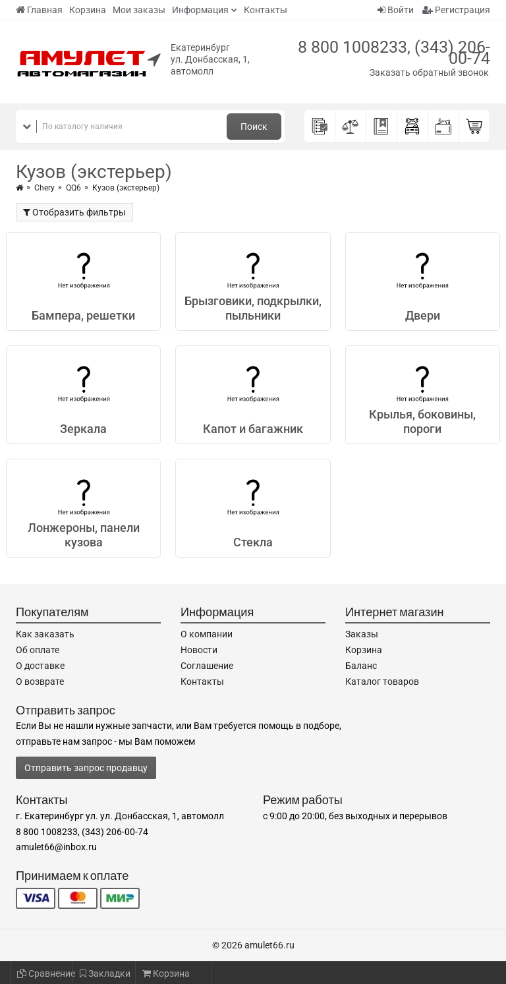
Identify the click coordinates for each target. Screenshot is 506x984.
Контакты (265, 10)
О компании (207, 634)
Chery (44, 187)
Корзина (87, 10)
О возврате (40, 681)
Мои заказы (139, 10)
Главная (39, 10)
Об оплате (37, 650)
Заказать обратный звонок (429, 72)
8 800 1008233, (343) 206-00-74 (394, 53)
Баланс (361, 665)
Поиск (253, 126)
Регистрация (456, 10)
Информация (200, 10)
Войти (396, 10)
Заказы (361, 634)
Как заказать (45, 634)
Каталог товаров (382, 681)
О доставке (40, 665)
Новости (199, 650)
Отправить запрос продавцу (86, 768)
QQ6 (73, 187)
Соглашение (207, 665)
